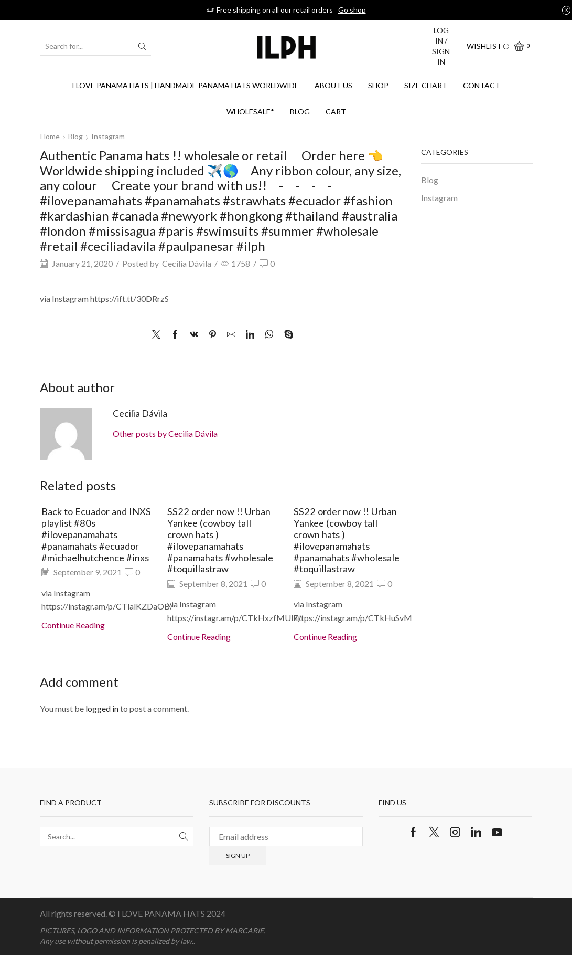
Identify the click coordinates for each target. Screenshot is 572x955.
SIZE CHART (425, 85)
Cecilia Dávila (186, 263)
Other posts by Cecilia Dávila (165, 433)
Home (50, 136)
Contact (481, 85)
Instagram (108, 136)
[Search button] (142, 46)
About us (333, 85)
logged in (101, 708)
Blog (300, 111)
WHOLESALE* (250, 111)
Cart (336, 111)
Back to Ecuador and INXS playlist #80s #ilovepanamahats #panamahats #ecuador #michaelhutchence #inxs (96, 534)
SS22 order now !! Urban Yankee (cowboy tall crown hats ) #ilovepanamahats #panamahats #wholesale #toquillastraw (220, 540)
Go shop (352, 9)
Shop (378, 85)
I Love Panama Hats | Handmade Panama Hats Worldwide (185, 85)
